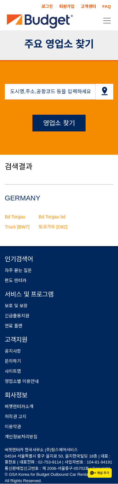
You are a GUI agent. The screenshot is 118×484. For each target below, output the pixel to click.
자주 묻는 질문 (18, 270)
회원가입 (66, 6)
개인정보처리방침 (21, 436)
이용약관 (13, 426)
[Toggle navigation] (105, 20)
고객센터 (88, 6)
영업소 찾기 (59, 123)
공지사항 (13, 351)
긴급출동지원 (17, 315)
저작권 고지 (15, 416)
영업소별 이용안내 (22, 381)
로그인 (47, 6)
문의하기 (13, 361)
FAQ (106, 6)
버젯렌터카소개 (19, 406)
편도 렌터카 (15, 280)
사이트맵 (13, 371)
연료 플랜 (13, 325)
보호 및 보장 (16, 305)
